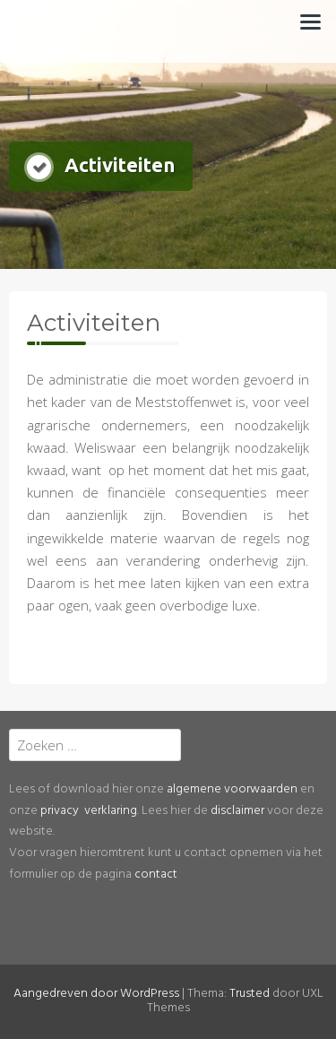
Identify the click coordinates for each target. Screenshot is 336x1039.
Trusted (249, 993)
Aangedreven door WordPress (96, 993)
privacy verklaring (88, 811)
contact (155, 874)
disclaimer (237, 811)
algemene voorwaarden (232, 789)
